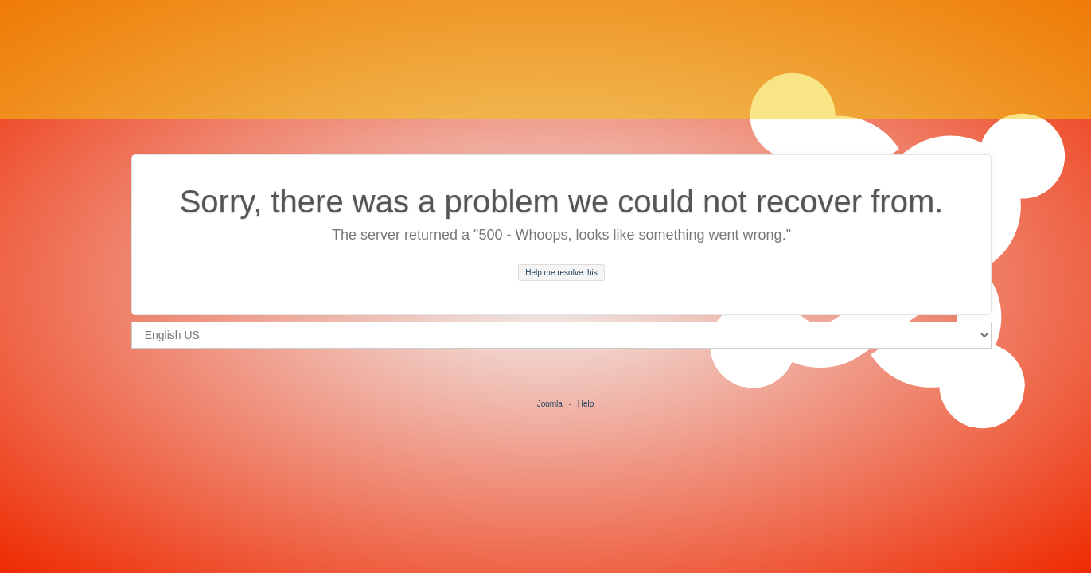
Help (586, 404)
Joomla (550, 404)
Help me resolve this (561, 272)
